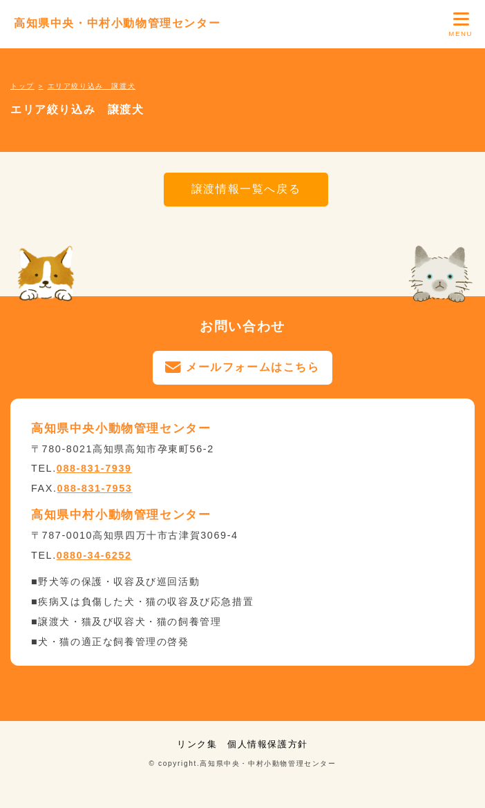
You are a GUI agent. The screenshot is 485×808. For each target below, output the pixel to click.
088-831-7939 (94, 468)
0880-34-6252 (94, 555)
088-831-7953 (95, 488)
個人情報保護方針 (267, 744)
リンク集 (197, 744)
